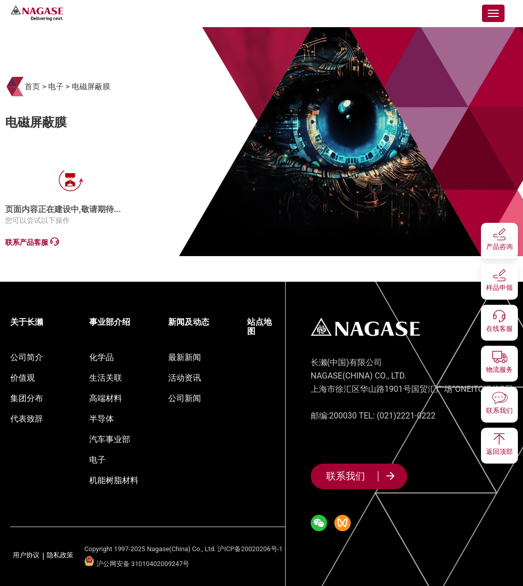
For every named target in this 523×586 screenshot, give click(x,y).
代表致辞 (26, 419)
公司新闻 (184, 398)
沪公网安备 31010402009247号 (136, 564)
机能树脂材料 (113, 480)
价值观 (22, 378)
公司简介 (26, 357)
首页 (32, 86)
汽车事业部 (109, 439)
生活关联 (105, 378)
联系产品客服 (31, 242)
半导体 (101, 419)
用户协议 (26, 555)
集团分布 (26, 398)
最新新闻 (184, 357)
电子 (56, 86)
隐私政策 (60, 555)
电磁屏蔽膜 (91, 86)
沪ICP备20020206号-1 (250, 549)
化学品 (101, 357)
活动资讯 (184, 378)
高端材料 (105, 398)
